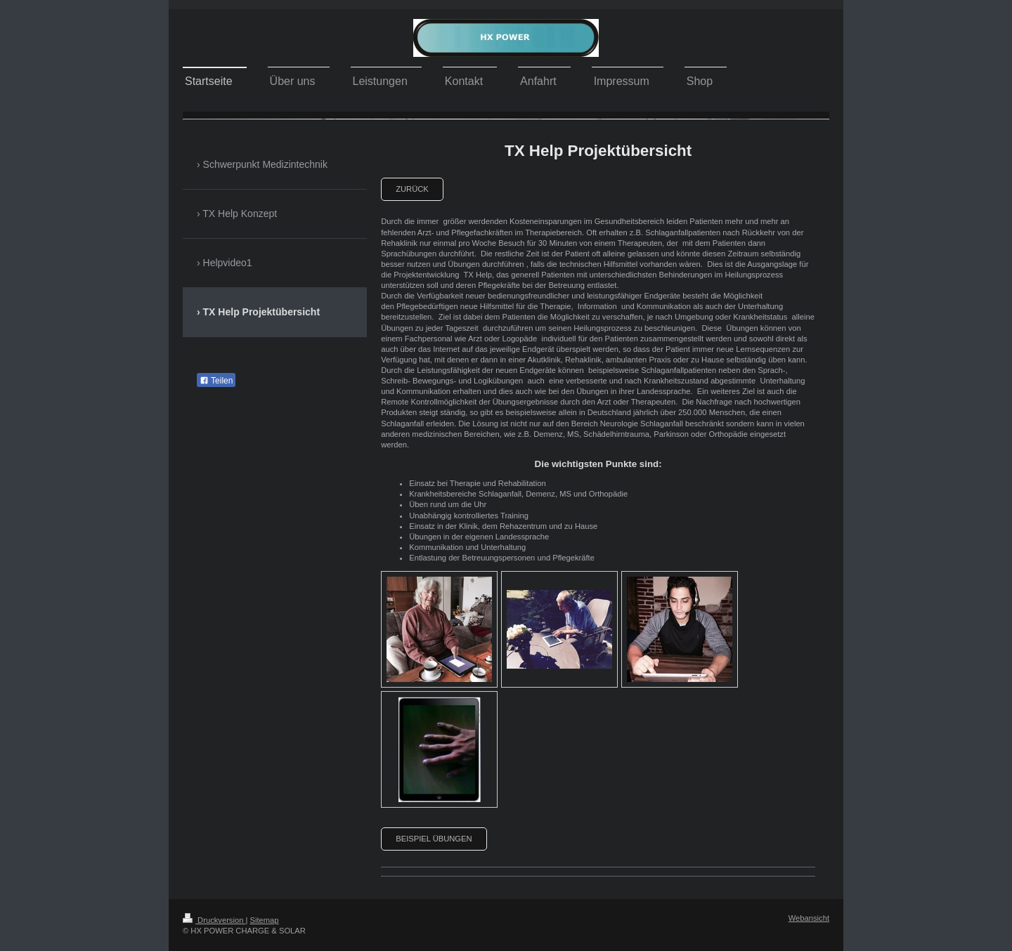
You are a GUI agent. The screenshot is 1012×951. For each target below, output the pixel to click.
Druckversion (214, 920)
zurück (412, 189)
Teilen (216, 381)
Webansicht (809, 918)
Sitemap (264, 920)
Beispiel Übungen (434, 838)
